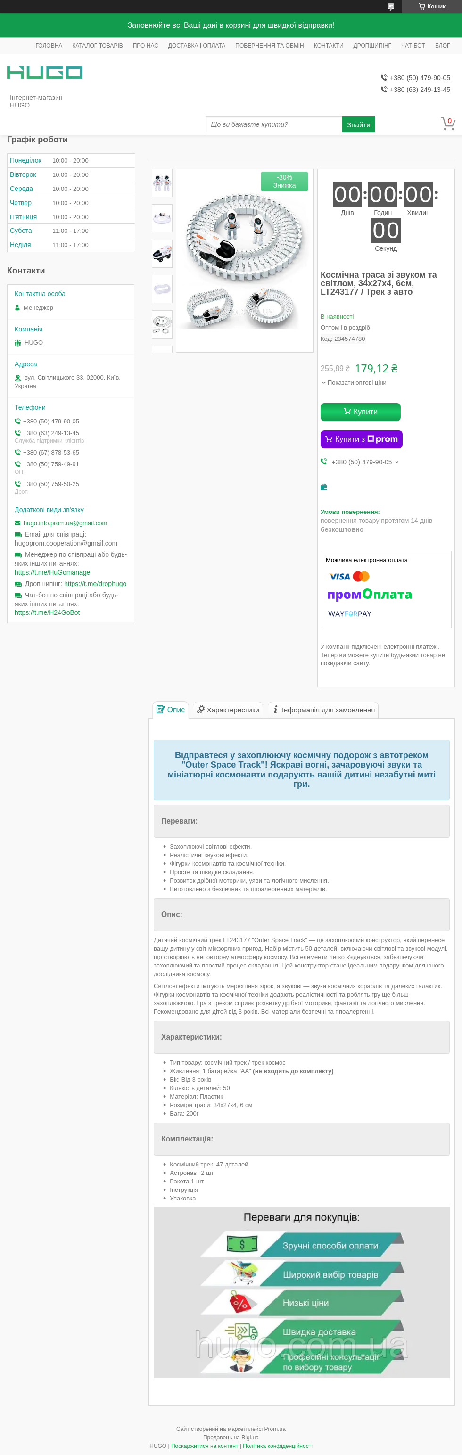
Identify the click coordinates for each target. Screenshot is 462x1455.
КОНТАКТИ (329, 45)
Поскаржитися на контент (204, 1446)
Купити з (366, 439)
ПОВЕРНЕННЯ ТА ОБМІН (269, 45)
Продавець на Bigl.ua (231, 1437)
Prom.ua (275, 1429)
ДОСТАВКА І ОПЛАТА (197, 45)
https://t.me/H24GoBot (47, 612)
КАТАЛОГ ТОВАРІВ (97, 45)
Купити (366, 412)
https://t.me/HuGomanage (52, 572)
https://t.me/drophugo (95, 583)
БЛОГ (442, 45)
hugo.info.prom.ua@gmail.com (65, 523)
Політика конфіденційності (278, 1446)
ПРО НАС (145, 45)
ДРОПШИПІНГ (373, 45)
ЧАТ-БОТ (413, 45)
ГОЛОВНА (48, 45)
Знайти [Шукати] (358, 125)
